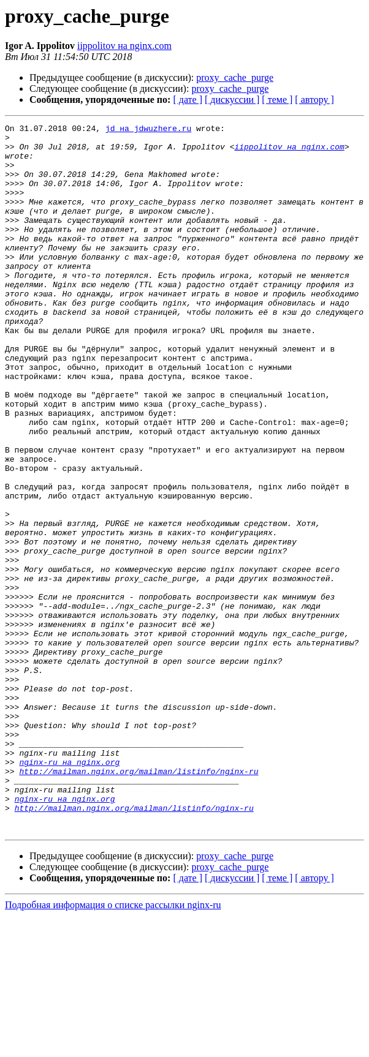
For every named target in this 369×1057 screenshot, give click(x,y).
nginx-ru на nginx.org (69, 890)
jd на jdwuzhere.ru (148, 129)
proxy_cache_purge (234, 77)
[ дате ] (187, 99)
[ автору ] (314, 99)
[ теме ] (277, 99)
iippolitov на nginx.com (124, 45)
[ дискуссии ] (232, 99)
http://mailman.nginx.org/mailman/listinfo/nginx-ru (138, 901)
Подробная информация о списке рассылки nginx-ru (113, 1046)
